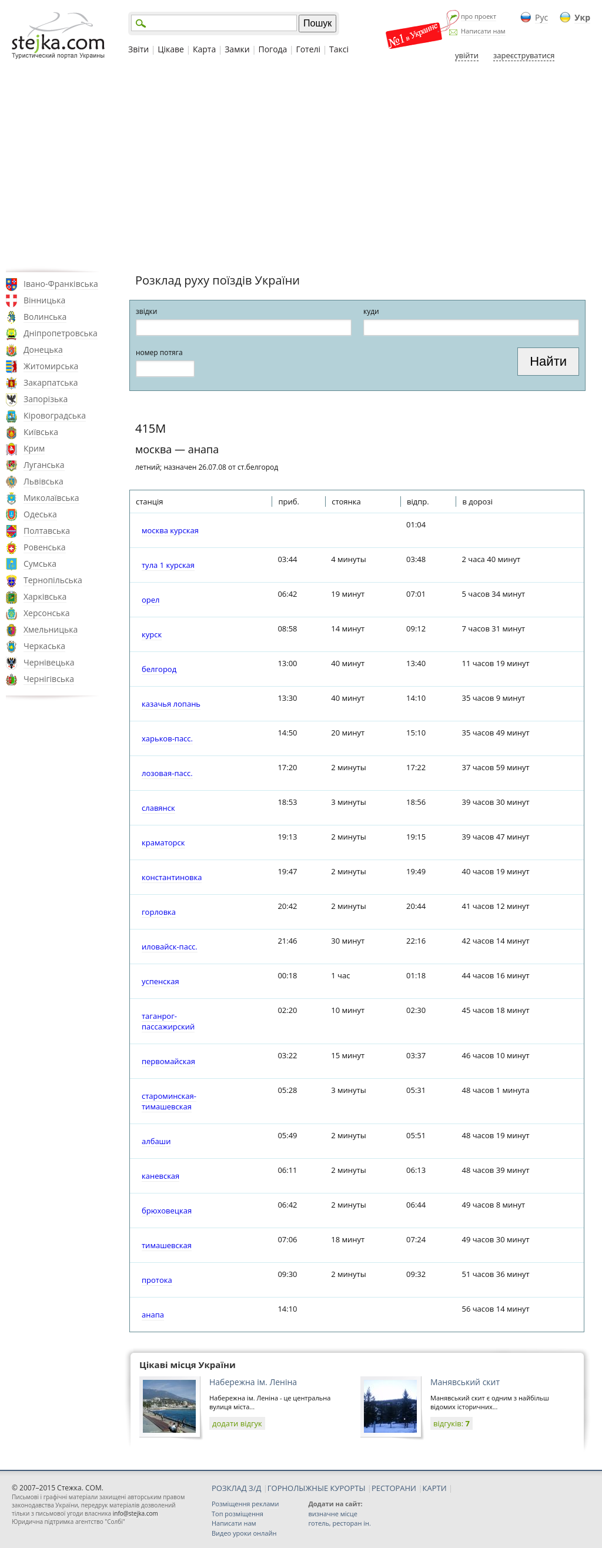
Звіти (138, 49)
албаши (156, 1141)
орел (151, 599)
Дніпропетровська (61, 333)
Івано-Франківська (61, 283)
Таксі (339, 49)
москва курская (170, 530)
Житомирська (51, 366)
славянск (158, 808)
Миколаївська (51, 497)
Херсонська (46, 612)
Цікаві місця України (187, 1364)
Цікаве (171, 49)
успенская (160, 981)
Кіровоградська (55, 415)
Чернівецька (49, 662)
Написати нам (483, 30)
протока (157, 1280)
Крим (34, 448)
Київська (41, 431)
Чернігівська (49, 678)
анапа (153, 1314)
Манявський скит (465, 1381)
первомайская (168, 1061)
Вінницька (44, 300)
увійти (467, 55)
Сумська (40, 563)
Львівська (43, 481)
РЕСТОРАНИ (394, 1488)
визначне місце (332, 1513)
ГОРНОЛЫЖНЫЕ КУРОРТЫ (316, 1488)
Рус (541, 17)
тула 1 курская (168, 565)
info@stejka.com (135, 1513)
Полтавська (47, 530)
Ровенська (45, 547)
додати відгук (237, 1423)
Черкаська (44, 645)
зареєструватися (523, 55)
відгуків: (451, 1423)
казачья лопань (171, 703)
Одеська (40, 514)
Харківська (45, 596)
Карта (204, 49)
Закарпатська (51, 382)
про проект (478, 16)
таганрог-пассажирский (168, 1021)
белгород (159, 669)
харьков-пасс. (167, 738)
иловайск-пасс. (170, 946)
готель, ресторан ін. (339, 1523)
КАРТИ (435, 1488)
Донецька (43, 349)
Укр (582, 17)
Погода (273, 49)
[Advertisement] (301, 166)
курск (152, 634)
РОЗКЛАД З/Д (236, 1488)
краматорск (163, 842)
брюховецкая (167, 1210)
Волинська (45, 316)
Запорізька (46, 398)
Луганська (44, 464)
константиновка (172, 877)
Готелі (308, 49)
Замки (237, 49)
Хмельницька (51, 629)
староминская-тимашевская (169, 1101)
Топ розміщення (237, 1513)
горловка (159, 912)
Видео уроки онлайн (244, 1533)
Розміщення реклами (245, 1503)
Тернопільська (53, 580)
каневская (160, 1176)
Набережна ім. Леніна (253, 1381)
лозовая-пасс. (167, 773)
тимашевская (167, 1245)
